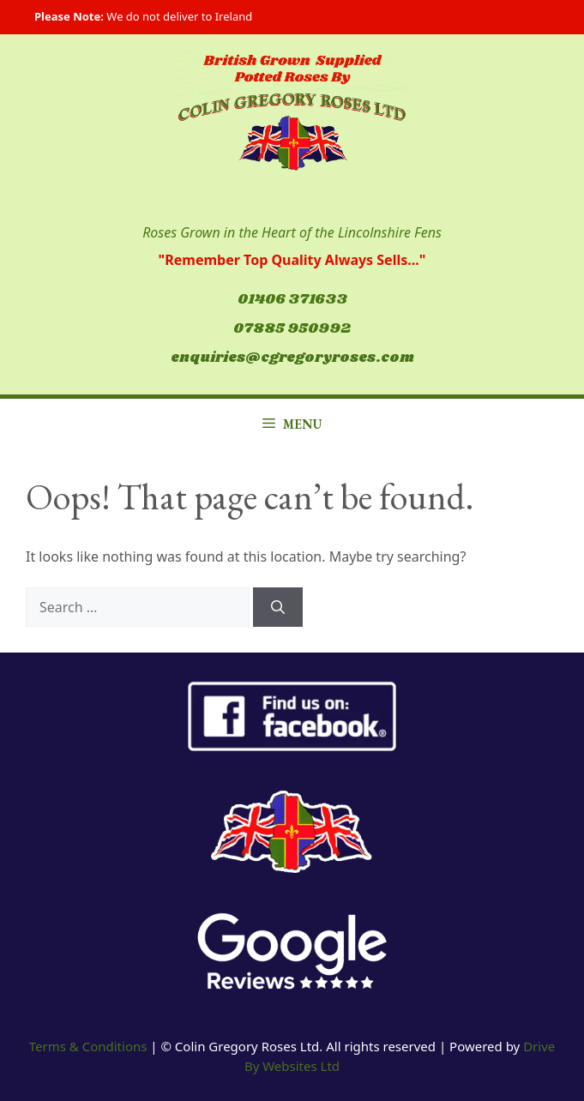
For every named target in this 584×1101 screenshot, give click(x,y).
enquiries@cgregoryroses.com (292, 358)
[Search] (278, 607)
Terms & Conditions (88, 1046)
